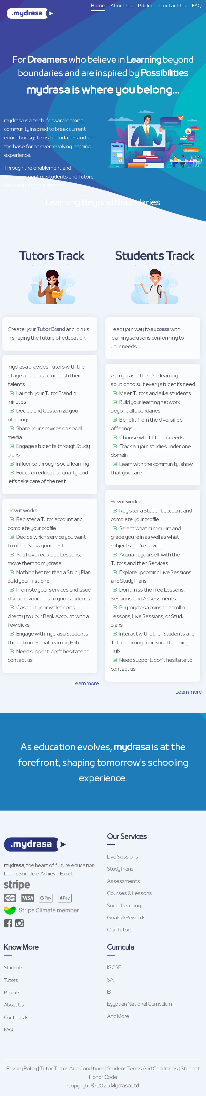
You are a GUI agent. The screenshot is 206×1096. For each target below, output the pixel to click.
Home (98, 6)
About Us (122, 6)
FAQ (197, 6)
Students (13, 968)
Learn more (86, 683)
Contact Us (172, 6)
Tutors (11, 981)
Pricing (146, 6)
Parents (12, 993)
